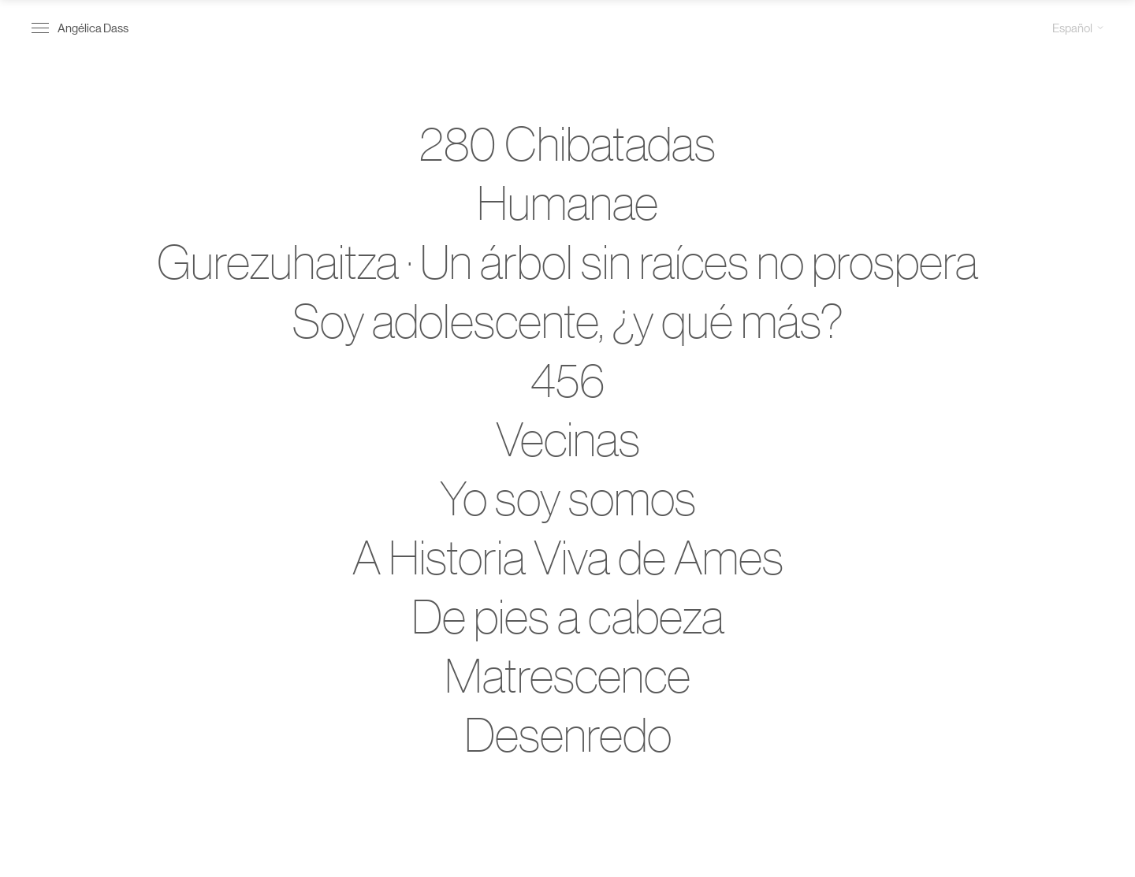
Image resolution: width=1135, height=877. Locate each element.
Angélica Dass (93, 27)
